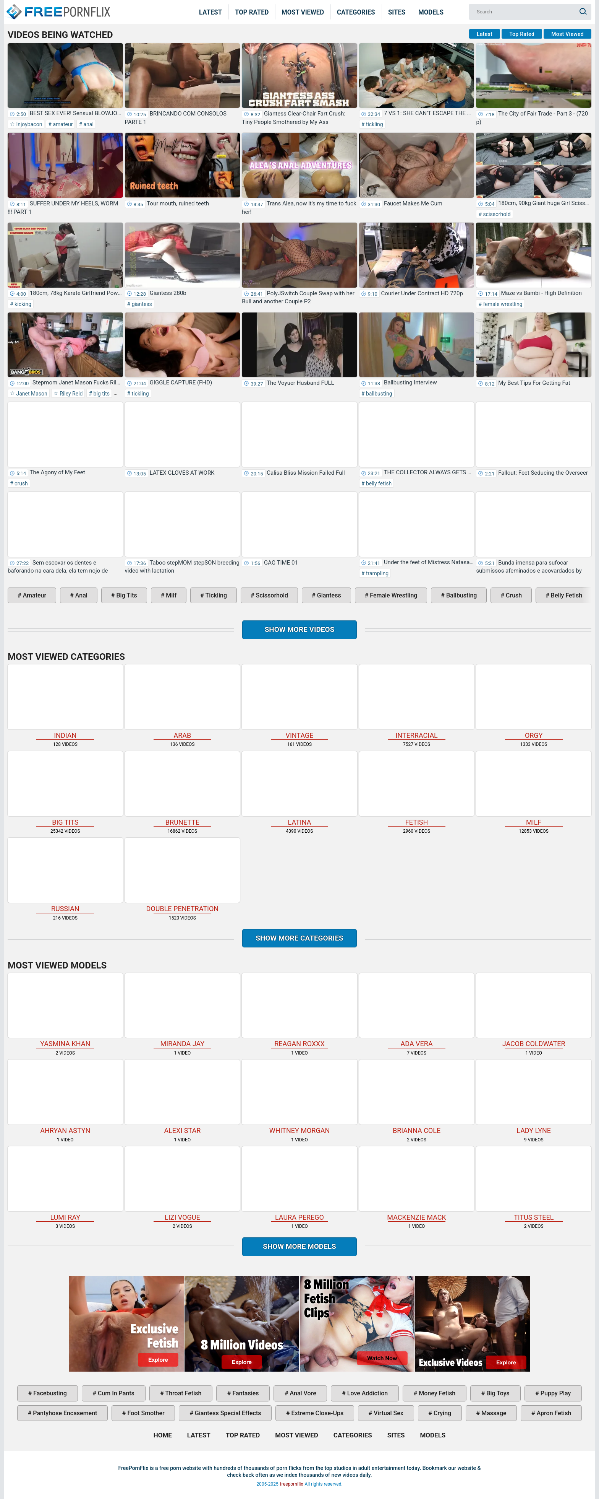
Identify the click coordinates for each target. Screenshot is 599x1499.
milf (170, 595)
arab (182, 701)
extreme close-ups (317, 1413)
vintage (299, 701)
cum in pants (115, 1393)
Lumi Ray (65, 1183)
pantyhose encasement (64, 1413)
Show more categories (299, 938)
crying (441, 1413)
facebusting (49, 1393)
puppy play (555, 1393)
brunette (182, 788)
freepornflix (291, 1484)
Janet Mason (31, 394)
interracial (416, 701)
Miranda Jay (182, 1010)
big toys (497, 1393)
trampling (376, 573)
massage (493, 1413)
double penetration (182, 875)
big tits (101, 394)
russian (65, 875)
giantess (141, 304)
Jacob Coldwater (533, 1010)
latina (299, 788)
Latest (210, 12)
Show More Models (299, 1246)
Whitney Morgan (299, 1097)
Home (58, 7)
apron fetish (553, 1413)
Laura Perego (299, 1183)
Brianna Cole (416, 1097)
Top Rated (252, 12)
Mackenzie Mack (416, 1183)
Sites (396, 12)
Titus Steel (533, 1183)
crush (20, 483)
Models (431, 12)
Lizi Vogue (182, 1183)
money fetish (436, 1393)
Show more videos (300, 629)
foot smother (145, 1413)
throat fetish (182, 1393)
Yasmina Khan (65, 1010)
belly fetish (378, 483)
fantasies (245, 1393)
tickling (373, 124)
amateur (62, 124)
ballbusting (378, 394)
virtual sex (387, 1413)
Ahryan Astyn (65, 1097)
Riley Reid (70, 394)
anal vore (302, 1393)
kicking (22, 304)
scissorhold (496, 214)
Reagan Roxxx (299, 1010)
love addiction (367, 1393)
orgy (533, 701)
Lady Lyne (533, 1097)
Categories (356, 12)
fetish (416, 788)
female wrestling (502, 304)
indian (65, 701)
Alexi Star (182, 1097)
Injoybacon (28, 124)
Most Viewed (303, 12)
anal (88, 124)
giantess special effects (227, 1413)
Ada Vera (416, 1010)
